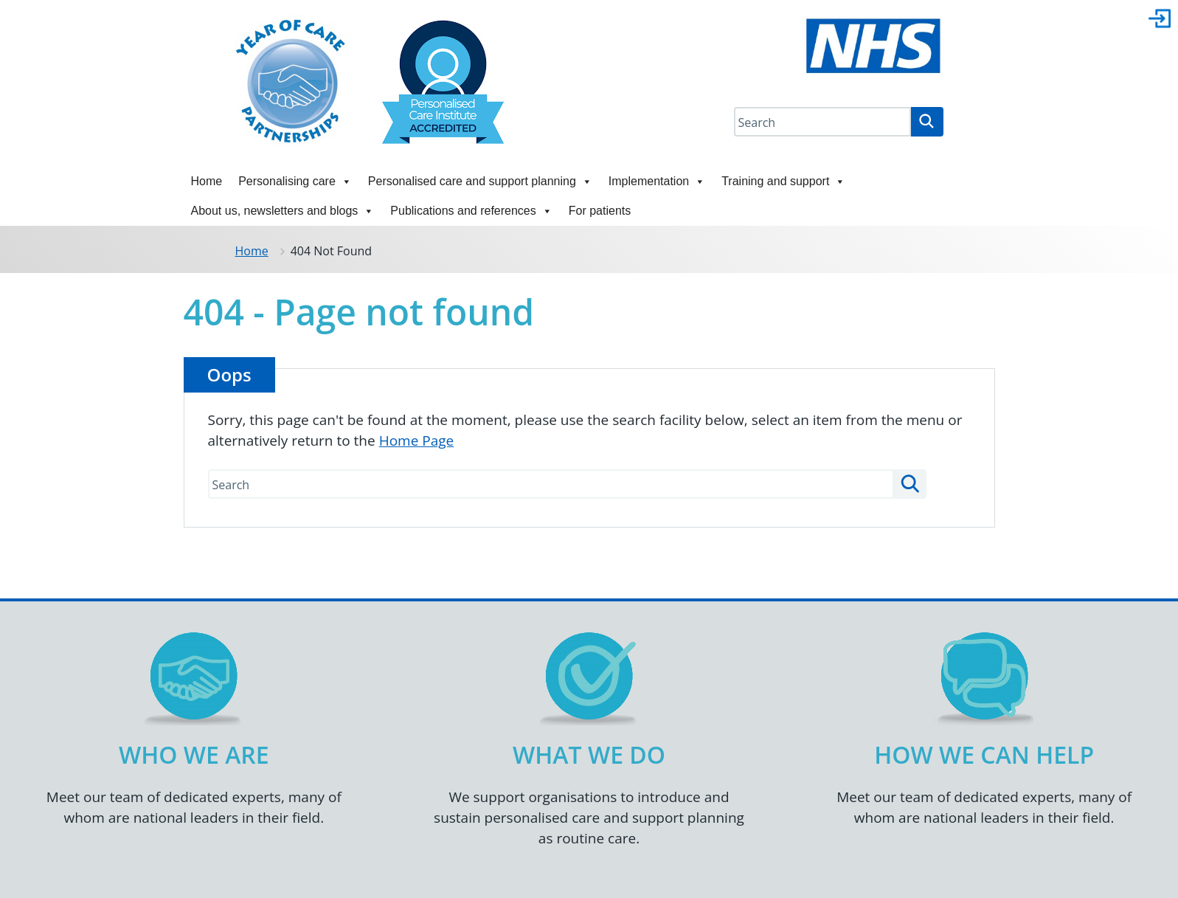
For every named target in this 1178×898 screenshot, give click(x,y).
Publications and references (471, 211)
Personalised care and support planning (480, 181)
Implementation (657, 181)
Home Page (416, 440)
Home (207, 181)
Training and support (783, 181)
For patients (600, 210)
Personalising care (295, 181)
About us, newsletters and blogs (283, 211)
